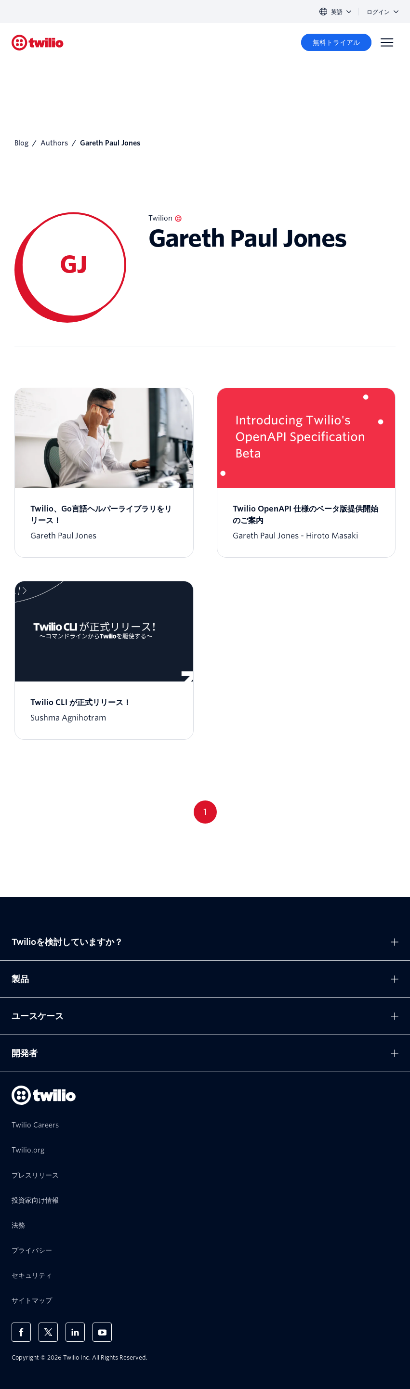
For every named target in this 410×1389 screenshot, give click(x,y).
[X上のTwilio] (48, 1332)
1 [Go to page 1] (205, 812)
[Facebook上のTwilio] (21, 1332)
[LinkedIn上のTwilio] (75, 1332)
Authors (54, 143)
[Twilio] (38, 42)
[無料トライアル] (336, 42)
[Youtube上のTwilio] (102, 1332)
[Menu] (386, 42)
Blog (21, 143)
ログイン (382, 11)
